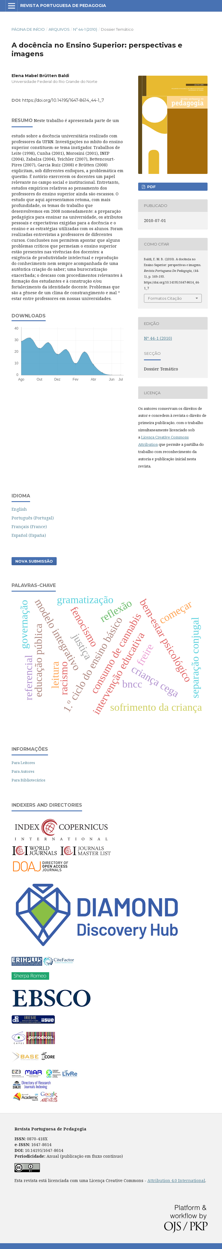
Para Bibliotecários (28, 780)
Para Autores (23, 771)
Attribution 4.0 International (176, 1180)
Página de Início (28, 29)
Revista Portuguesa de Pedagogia (63, 5)
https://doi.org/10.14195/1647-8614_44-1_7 (63, 100)
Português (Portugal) (33, 518)
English (19, 509)
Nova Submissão (34, 561)
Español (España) (29, 535)
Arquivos (59, 29)
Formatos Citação (165, 298)
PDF (151, 186)
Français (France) (29, 526)
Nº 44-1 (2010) (85, 29)
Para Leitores (23, 762)
